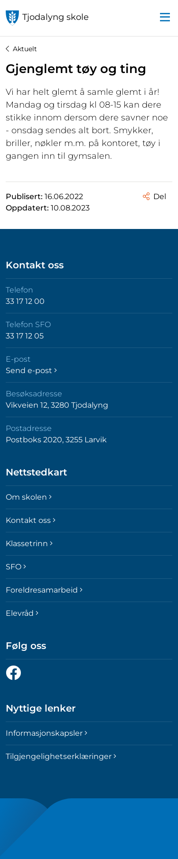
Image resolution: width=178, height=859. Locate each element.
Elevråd (22, 613)
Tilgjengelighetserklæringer (61, 756)
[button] (164, 18)
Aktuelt (21, 49)
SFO (16, 566)
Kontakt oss (31, 520)
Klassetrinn (29, 543)
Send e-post (31, 370)
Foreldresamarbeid (44, 589)
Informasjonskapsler (46, 733)
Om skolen (29, 497)
